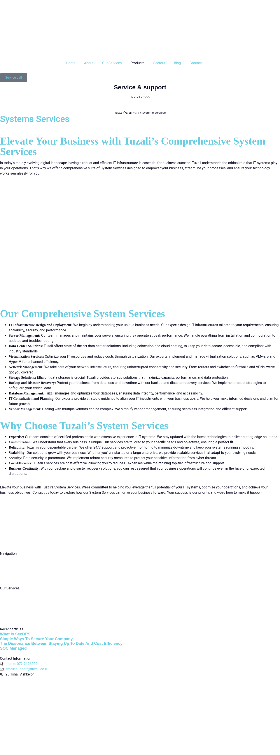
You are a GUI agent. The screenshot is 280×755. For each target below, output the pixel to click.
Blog (177, 63)
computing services (15, 593)
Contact (196, 63)
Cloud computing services (20, 602)
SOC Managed (13, 648)
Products (137, 63)
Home (70, 63)
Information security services (22, 610)
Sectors (159, 63)
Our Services (112, 63)
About (88, 63)
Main (4, 559)
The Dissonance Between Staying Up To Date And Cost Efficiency (61, 643)
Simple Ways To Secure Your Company (36, 639)
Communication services (19, 619)
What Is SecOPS (15, 634)
